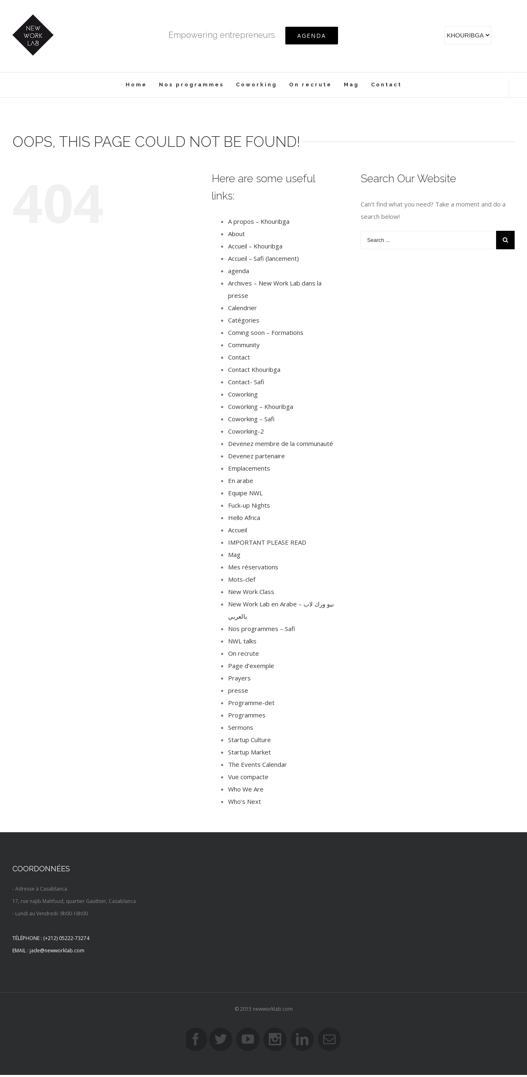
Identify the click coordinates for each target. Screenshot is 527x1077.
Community (244, 345)
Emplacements (249, 468)
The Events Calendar (257, 764)
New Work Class (251, 591)
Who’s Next (244, 801)
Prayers (239, 678)
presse (238, 690)
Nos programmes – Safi (261, 628)
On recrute (243, 653)
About (236, 234)
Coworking (243, 394)
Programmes (247, 715)
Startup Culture (249, 740)
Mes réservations (253, 567)
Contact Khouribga (254, 369)
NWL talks (242, 641)
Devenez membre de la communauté (280, 443)
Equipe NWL (245, 493)
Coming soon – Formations (265, 332)
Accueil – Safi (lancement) (263, 258)
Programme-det (251, 703)
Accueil (237, 530)
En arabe (240, 480)
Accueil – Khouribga (255, 246)
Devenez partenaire (256, 456)
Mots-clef (241, 579)
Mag (234, 554)
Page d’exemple (251, 666)
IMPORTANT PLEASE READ (267, 542)
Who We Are (246, 789)
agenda (238, 271)
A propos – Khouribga (258, 221)
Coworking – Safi (251, 419)
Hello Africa (244, 517)
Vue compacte (248, 777)
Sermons (240, 727)
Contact (239, 357)
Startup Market (249, 752)
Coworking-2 (246, 431)
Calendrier (242, 308)
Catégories (243, 320)
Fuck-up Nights (249, 505)
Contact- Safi (246, 382)
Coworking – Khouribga (260, 406)
